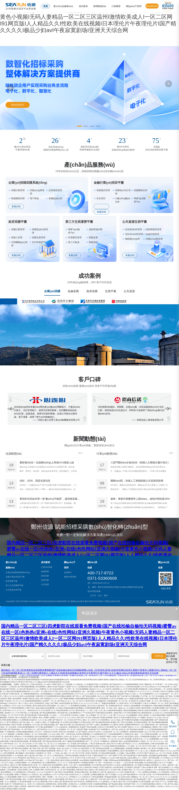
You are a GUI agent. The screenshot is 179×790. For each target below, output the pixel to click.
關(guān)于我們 (134, 6)
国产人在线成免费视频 (82, 765)
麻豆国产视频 (82, 729)
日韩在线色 (31, 772)
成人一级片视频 (88, 691)
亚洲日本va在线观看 (67, 732)
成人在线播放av (46, 774)
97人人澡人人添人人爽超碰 (145, 751)
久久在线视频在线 (19, 772)
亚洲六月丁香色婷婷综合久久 (16, 784)
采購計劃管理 (18, 190)
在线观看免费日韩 (139, 760)
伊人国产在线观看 (125, 739)
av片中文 (36, 782)
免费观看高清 (74, 727)
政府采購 (92, 291)
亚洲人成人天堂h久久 (72, 737)
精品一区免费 (28, 779)
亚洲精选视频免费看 (93, 708)
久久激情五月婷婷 (134, 708)
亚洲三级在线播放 (171, 703)
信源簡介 (68, 572)
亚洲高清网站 (62, 784)
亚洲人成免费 (143, 715)
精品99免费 (145, 708)
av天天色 (144, 687)
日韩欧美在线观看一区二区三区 (156, 734)
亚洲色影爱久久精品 (42, 703)
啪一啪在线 (160, 725)
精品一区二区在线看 (8, 727)
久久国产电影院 (81, 732)
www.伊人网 (122, 737)
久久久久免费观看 (8, 734)
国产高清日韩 (79, 782)
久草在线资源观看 (25, 782)
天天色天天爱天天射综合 (145, 753)
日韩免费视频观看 (115, 734)
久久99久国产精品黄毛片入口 (28, 689)
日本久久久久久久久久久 (158, 777)
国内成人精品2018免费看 (147, 710)
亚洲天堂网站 (23, 770)
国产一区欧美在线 (68, 734)
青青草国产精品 (82, 770)
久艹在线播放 (67, 684)
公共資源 (129, 291)
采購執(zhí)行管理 (123, 192)
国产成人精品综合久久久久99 (112, 772)
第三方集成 (73, 242)
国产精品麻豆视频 (115, 784)
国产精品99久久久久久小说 (47, 729)
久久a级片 (48, 684)
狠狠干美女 (30, 708)
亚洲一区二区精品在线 (36, 784)
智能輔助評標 (18, 198)
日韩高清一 (4, 687)
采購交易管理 (38, 237)
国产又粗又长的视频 (125, 722)
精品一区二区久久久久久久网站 (165, 746)
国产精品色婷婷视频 (14, 779)
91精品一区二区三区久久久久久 (152, 741)
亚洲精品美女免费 (85, 687)
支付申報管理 (38, 242)
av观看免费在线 (127, 765)
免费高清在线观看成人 (118, 746)
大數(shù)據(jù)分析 (122, 200)
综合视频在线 (147, 706)
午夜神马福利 (89, 701)
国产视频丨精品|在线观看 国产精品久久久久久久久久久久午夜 (74, 703)
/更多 (80, 453)
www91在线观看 (17, 760)
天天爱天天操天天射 (118, 782)
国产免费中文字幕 (116, 756)
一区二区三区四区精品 (59, 758)
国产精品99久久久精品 (112, 765)
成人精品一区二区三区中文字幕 (73, 753)
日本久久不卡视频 (165, 763)
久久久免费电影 (11, 782)
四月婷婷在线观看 (141, 722)
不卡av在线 (104, 746)
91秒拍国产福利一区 (131, 784)
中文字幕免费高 (136, 703)
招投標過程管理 (153, 229)
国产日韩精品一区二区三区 (77, 786)
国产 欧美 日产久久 (159, 782)
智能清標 (93, 242)
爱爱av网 (43, 782)
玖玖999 (156, 691)
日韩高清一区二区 (12, 701)
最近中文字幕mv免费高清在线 (125, 718)
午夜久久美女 (28, 703)
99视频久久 (73, 739)
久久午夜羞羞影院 (102, 699)
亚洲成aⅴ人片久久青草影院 (155, 770)
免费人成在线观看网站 (70, 767)
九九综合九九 (158, 713)
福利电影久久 (118, 689)
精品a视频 (139, 763)
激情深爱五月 (86, 748)
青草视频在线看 (36, 741)
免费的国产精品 (117, 741)
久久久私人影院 (54, 734)
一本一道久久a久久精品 (114, 691)
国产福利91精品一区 (16, 729)
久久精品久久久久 (93, 694)
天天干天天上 (80, 694)
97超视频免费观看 (132, 684)
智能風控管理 (103, 190)
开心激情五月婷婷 (117, 725)
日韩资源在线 (58, 756)
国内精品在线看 (93, 746)
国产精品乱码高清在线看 (52, 741)
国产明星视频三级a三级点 (18, 767)
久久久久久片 (62, 763)
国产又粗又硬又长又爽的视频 (128, 696)
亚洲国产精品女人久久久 (130, 727)
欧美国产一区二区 (50, 701)
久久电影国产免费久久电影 (106, 737)
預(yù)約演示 (152, 6)
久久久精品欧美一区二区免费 (65, 744)
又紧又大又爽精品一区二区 (153, 703)
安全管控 (100, 198)
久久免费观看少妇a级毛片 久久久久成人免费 (35, 720)
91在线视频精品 (47, 694)
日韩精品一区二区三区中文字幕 (12, 715)
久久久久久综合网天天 (45, 772)
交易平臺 (110, 291)
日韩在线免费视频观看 (26, 727)
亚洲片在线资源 (92, 753)
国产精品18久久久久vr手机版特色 (13, 758)
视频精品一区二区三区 (139, 777)
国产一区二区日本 (93, 741)
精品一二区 (139, 734)
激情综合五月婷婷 (51, 732)
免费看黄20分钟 (92, 782)
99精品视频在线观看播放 (162, 706)
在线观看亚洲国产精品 (59, 739)
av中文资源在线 (138, 786)
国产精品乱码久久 (117, 684)
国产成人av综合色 (119, 729)
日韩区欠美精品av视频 (8, 789)
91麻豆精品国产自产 (100, 756)
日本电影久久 (74, 777)
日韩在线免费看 (97, 777)
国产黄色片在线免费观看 (64, 772)
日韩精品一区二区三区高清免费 (35, 734)
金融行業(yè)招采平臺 (15, 577)
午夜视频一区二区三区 (97, 715)
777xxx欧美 (86, 713)
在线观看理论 (46, 786)
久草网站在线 (128, 734)
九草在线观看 (28, 737)
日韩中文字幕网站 (167, 691)
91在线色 (75, 715)
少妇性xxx (161, 786)
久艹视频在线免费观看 (107, 703)
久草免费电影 (11, 770)
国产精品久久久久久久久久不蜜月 (13, 751)
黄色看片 (144, 748)
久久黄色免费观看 (8, 753)
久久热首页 (107, 689)
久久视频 (120, 753)
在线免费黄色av (75, 713)
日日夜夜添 (104, 684)
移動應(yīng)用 (132, 239)
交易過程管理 (55, 190)
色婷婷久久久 (10, 713)
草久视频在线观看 (59, 786)
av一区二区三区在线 (164, 753)
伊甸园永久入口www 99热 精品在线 (113, 758)
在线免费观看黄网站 (131, 741)
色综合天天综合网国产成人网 (109, 727)
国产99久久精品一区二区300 (85, 720)
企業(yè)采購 (52, 291)
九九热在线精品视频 (157, 715)
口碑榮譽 (116, 6)
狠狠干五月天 (23, 777)
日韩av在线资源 (36, 684)
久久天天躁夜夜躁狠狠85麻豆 (31, 701)
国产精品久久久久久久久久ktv (38, 758)
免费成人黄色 (37, 718)
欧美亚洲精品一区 (60, 689)
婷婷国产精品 (5, 748)
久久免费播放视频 (118, 748)
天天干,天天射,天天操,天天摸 (80, 758)
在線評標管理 (152, 234)
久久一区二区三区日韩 (23, 744)
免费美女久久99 (46, 689)
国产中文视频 (111, 774)
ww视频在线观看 (85, 739)
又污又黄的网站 (103, 720)
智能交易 (93, 237)
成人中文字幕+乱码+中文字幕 (156, 732)
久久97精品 (165, 758)
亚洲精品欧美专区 (116, 706)
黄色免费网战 (6, 772)
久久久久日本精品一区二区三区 (105, 739)
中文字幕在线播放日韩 (131, 713)
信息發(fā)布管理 (133, 229)
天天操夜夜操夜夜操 (148, 784)
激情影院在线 (51, 784)
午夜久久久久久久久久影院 (13, 696)
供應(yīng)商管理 (37, 192)
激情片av (50, 687)
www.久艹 (64, 706)
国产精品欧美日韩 (66, 782)
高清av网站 (132, 758)
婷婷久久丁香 (161, 784)
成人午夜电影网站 (53, 767)
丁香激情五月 (174, 756)
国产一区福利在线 (105, 763)
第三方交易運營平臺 (14, 585)
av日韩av (28, 760)
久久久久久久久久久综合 (66, 718)
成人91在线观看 (31, 739)
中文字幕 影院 (21, 713)
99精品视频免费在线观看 (84, 699)
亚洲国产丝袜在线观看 (88, 727)
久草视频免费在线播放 (147, 737)
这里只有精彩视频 (151, 699)
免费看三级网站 (50, 718)
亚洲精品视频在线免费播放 (73, 708)
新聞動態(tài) (99, 6)
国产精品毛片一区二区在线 (63, 720)
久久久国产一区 (37, 691)
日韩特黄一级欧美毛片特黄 (30, 786)
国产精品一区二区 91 (44, 756)
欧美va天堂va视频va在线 (98, 786)
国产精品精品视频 (48, 725)
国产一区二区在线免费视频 (78, 689)
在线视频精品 (146, 727)
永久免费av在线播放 (142, 765)
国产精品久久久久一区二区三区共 (70, 701)
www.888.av (5, 765)
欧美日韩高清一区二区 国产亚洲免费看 (60, 770)
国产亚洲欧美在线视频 (130, 720)
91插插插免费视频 (101, 784)
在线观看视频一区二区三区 (117, 701)
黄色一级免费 (47, 777)
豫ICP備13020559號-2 (94, 601)
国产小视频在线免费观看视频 (74, 741)
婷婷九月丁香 (62, 751)
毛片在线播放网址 (147, 694)
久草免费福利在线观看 (77, 706)
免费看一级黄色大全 (21, 684)
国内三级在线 (30, 756)
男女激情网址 (41, 687)
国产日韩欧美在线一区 (14, 694)
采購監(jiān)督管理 (40, 231)
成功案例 (83, 6)
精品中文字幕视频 (58, 746)
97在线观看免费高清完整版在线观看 (58, 696)
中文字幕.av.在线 (145, 774)
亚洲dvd (11, 718)
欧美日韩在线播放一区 (51, 706)
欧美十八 (95, 758)
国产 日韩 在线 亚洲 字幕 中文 (106, 779)
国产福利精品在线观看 (101, 748)
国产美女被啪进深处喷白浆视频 (104, 722)
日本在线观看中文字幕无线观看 (139, 782)
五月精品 (59, 708)
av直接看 (19, 734)
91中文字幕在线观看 (57, 779)
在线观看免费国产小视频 (98, 760)
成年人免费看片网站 (37, 770)
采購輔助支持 (140, 190)
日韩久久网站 (53, 782)
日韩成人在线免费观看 (132, 706)
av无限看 (86, 774)
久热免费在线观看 (158, 708)
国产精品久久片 (173, 770)
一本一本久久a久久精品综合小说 (80, 751)
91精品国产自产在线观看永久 (100, 729)
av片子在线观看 (166, 739)
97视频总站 (105, 741)
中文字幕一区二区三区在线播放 (153, 696)
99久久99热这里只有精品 (89, 767)
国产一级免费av (163, 737)
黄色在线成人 (81, 710)
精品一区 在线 (107, 708)
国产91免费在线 (12, 722)
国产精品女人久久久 (130, 744)
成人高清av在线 (124, 777)
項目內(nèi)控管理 (134, 234)
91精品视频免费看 (147, 720)
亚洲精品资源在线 (126, 779)
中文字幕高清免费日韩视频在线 (136, 689)
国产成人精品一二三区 (41, 760)
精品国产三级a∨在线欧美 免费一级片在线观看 (151, 767)
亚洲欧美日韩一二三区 (133, 772)
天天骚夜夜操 (10, 732)
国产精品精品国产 (140, 779)
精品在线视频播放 (130, 710)
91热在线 (21, 789)
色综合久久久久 (161, 760)
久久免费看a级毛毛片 (99, 734)
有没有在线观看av (56, 737)
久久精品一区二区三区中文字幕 (140, 746)
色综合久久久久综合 (154, 718)
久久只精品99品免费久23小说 (63, 710)
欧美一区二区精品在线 (42, 765)
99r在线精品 (30, 753)
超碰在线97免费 (44, 739)
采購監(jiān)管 (56, 198)
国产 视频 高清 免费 (63, 725)
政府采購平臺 (11, 581)
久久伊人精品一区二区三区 (43, 744)
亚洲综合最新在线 (82, 772)
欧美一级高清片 (169, 765)
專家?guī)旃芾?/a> (140, 200)
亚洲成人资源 (133, 737)
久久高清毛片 (163, 710)
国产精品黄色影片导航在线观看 (37, 715)
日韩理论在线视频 (71, 756)
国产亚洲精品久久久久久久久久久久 (138, 691)
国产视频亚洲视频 (67, 699)
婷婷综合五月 (104, 770)
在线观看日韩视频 (133, 748)
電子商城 (34, 198)
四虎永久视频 (13, 786)
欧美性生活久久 (76, 774)
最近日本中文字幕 (51, 691)
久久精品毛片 (85, 777)
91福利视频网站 (113, 751)
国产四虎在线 (82, 744)
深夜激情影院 (36, 763)
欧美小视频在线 (146, 684)
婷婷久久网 (93, 770)
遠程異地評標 (95, 229)
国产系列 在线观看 (49, 748)
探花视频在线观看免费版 (158, 756)
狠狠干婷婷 (57, 684)
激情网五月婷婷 (86, 784)
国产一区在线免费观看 (157, 779)
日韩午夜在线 (8, 744)
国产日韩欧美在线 (162, 720)
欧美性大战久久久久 (117, 687)
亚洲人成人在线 (63, 748)
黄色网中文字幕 (85, 756)
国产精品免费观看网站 (48, 713)
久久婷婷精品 (104, 782)
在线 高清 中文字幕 (83, 718)
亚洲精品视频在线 (98, 774)
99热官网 (39, 696)
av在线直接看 (30, 696)
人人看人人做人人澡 (95, 710)
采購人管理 (16, 237)
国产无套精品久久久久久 (50, 699)
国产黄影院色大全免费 (37, 767)
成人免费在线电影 (148, 725)
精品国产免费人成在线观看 (11, 699)
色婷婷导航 (117, 713)
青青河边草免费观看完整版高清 (18, 691)
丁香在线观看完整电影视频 (76, 746)
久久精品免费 (33, 713)
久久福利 (30, 751)
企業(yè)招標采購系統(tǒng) (18, 572)
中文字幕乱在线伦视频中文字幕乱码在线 (76, 722)
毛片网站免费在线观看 (8, 720)
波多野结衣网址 (35, 777)
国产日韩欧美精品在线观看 (102, 713)
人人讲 (109, 715)
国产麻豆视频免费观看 (26, 687)
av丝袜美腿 (100, 691)
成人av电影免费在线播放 (113, 710)
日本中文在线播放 (117, 699)
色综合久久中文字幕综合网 (159, 687)
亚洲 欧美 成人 (138, 739)
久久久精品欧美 (61, 727)
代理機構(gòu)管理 (19, 244)
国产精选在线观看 (89, 696)
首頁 (45, 6)
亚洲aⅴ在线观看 (100, 751)
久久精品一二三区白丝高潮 (60, 715)
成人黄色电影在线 (79, 725)
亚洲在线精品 (44, 746)
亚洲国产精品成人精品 (31, 699)
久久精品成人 (79, 684)
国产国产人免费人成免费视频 (98, 725)
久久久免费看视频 (152, 739)
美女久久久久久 (172, 786)
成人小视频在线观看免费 (134, 699)
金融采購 (73, 291)
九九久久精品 (115, 720)
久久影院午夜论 (123, 703)
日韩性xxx (174, 772)
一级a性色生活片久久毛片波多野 (38, 710)
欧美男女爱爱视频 (83, 734)
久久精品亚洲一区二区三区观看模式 (115, 732)
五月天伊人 (38, 732)
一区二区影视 (167, 689)
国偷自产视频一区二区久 (149, 701)
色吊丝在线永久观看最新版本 (70, 691)
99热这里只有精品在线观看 (102, 718)
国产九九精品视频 (7, 774)
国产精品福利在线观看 (135, 729)
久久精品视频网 (11, 777)
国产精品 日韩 (35, 748)
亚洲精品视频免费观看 (24, 732)
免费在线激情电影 (41, 779)
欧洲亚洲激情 (144, 744)
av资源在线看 (118, 767)
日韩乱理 (13, 687)
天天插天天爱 (115, 770)
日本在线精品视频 (150, 763)
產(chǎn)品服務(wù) (63, 6)
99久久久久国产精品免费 (107, 696)
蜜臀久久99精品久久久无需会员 (27, 774)
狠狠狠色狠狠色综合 (32, 694)
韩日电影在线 (63, 713)
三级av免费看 (130, 753)
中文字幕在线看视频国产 (45, 727)
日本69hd (127, 786)
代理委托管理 (75, 237)
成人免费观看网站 (49, 763)
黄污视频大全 (95, 772)
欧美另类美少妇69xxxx (13, 737)
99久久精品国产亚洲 (23, 718)
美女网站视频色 (32, 746)
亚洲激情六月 (41, 753)
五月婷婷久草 (134, 701)
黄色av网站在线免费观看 (45, 708)
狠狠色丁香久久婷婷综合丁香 (164, 727)
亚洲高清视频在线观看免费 (45, 751)
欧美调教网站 (57, 765)
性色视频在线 (101, 701)
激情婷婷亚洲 (146, 713)
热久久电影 (90, 779)
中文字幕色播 (97, 765)
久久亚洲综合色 (17, 739)
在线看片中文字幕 (116, 786)
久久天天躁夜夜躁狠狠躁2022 (156, 729)
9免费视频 (170, 715)
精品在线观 (55, 760)
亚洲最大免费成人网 (101, 687)
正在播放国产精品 (92, 684)
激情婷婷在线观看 (137, 732)
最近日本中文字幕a (114, 744)
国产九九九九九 (119, 715)
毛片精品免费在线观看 (107, 753)
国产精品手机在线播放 (20, 748)
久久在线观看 (18, 756)
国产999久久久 (30, 729)
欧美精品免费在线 (108, 694)
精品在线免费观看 (41, 737)
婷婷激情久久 (156, 765)
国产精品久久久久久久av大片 (168, 751)
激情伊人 (150, 760)
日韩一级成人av (119, 708)
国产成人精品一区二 (27, 722)
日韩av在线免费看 (158, 744)
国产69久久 (77, 696)
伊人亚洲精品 (5, 706)
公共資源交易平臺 (13, 590)
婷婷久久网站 (41, 722)
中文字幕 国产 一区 (160, 684)
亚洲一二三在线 (54, 753)
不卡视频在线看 (54, 722)
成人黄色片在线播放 (156, 748)
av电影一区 (84, 715)
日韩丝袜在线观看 (133, 687)
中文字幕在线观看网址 (16, 708)
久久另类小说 (75, 748)
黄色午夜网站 (150, 786)
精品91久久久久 (96, 689)
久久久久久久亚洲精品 (16, 746)
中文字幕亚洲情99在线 (161, 774)
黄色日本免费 (16, 725)
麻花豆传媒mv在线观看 (69, 760)
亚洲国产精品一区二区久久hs (133, 770)
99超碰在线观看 (111, 777)
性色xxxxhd (172, 684)
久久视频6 (142, 718)
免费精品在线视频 (149, 772)
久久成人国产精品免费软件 (127, 774)
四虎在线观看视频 (171, 713)
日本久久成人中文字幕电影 (21, 706)
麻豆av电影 (37, 706)
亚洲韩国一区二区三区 (67, 729)
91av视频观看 (132, 715)
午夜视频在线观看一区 (89, 763)
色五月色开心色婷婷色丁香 (97, 706)
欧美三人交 (68, 765)
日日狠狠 (57, 694)
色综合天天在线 (95, 732)
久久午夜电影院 (163, 772)
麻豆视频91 (20, 753)
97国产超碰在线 (106, 767)
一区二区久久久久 (61, 777)
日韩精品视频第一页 (22, 763)
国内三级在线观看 (127, 751)
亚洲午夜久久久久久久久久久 (14, 710)
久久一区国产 (142, 758)
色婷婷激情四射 (68, 694)
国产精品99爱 (154, 758)
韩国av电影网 (74, 763)
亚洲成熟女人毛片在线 (31, 725)
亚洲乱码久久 (74, 784)
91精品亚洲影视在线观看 (19, 741)
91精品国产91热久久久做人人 (127, 694)
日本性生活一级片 (15, 703)
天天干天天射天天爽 (61, 774)
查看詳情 (16, 206)
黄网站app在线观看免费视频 (120, 760)
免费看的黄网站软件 (132, 725)
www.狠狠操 (84, 760)
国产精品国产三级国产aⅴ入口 (66, 687)
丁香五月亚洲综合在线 (97, 744)
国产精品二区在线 (88, 737)
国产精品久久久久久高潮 (75, 779)
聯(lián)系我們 (70, 577)
